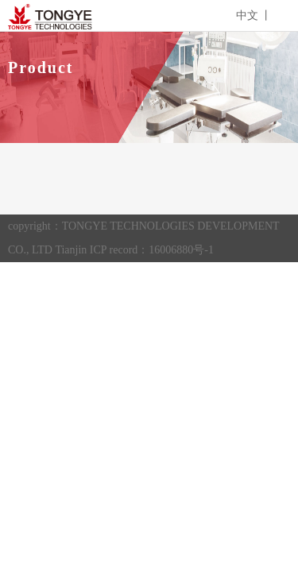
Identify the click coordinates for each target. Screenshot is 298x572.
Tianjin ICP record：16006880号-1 (134, 250)
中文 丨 (254, 15)
